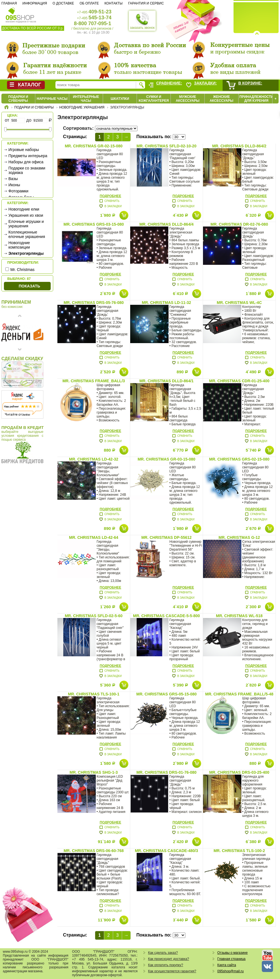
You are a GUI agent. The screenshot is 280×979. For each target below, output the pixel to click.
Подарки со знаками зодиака (26, 170)
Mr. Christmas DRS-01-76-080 (166, 772)
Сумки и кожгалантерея (154, 99)
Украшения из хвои (25, 215)
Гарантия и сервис (146, 3)
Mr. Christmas (22, 269)
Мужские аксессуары (188, 99)
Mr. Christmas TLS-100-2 (239, 850)
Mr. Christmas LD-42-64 (93, 537)
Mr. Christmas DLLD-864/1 (166, 381)
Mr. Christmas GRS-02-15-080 (239, 459)
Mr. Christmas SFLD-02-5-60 (93, 616)
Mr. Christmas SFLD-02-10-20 (167, 146)
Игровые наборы (23, 149)
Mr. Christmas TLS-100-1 (94, 694)
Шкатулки (120, 99)
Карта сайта (226, 965)
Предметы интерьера (27, 156)
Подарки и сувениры (18, 99)
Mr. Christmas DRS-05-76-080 (94, 302)
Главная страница (231, 959)
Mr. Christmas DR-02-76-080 (239, 224)
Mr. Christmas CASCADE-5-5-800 (166, 616)
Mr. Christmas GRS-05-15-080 (166, 694)
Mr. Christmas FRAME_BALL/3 (93, 381)
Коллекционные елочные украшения (26, 234)
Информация (34, 3)
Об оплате (89, 3)
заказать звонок (142, 21)
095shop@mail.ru (230, 971)
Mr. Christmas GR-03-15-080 (166, 459)
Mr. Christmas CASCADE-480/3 (166, 850)
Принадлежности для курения (256, 99)
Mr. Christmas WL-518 (239, 616)
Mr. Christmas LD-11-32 (166, 302)
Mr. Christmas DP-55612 (166, 537)
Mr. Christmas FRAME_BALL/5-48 (239, 694)
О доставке (63, 3)
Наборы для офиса (25, 162)
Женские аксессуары (222, 99)
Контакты (113, 3)
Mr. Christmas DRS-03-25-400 (239, 772)
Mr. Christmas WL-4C (239, 302)
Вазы (13, 178)
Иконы (14, 185)
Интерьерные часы (86, 99)
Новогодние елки (23, 209)
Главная (9, 3)
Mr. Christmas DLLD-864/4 (166, 224)
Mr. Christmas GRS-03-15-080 (94, 224)
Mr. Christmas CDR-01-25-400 (239, 381)
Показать (29, 286)
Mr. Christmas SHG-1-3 (94, 772)
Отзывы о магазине (232, 953)
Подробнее (110, 196)
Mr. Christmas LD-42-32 (93, 459)
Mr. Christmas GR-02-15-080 (93, 146)
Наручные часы (52, 99)
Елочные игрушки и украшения (26, 223)
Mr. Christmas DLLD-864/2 (239, 146)
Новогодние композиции (19, 244)
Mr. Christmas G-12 (239, 537)
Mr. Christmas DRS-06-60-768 (94, 850)
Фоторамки (18, 191)
